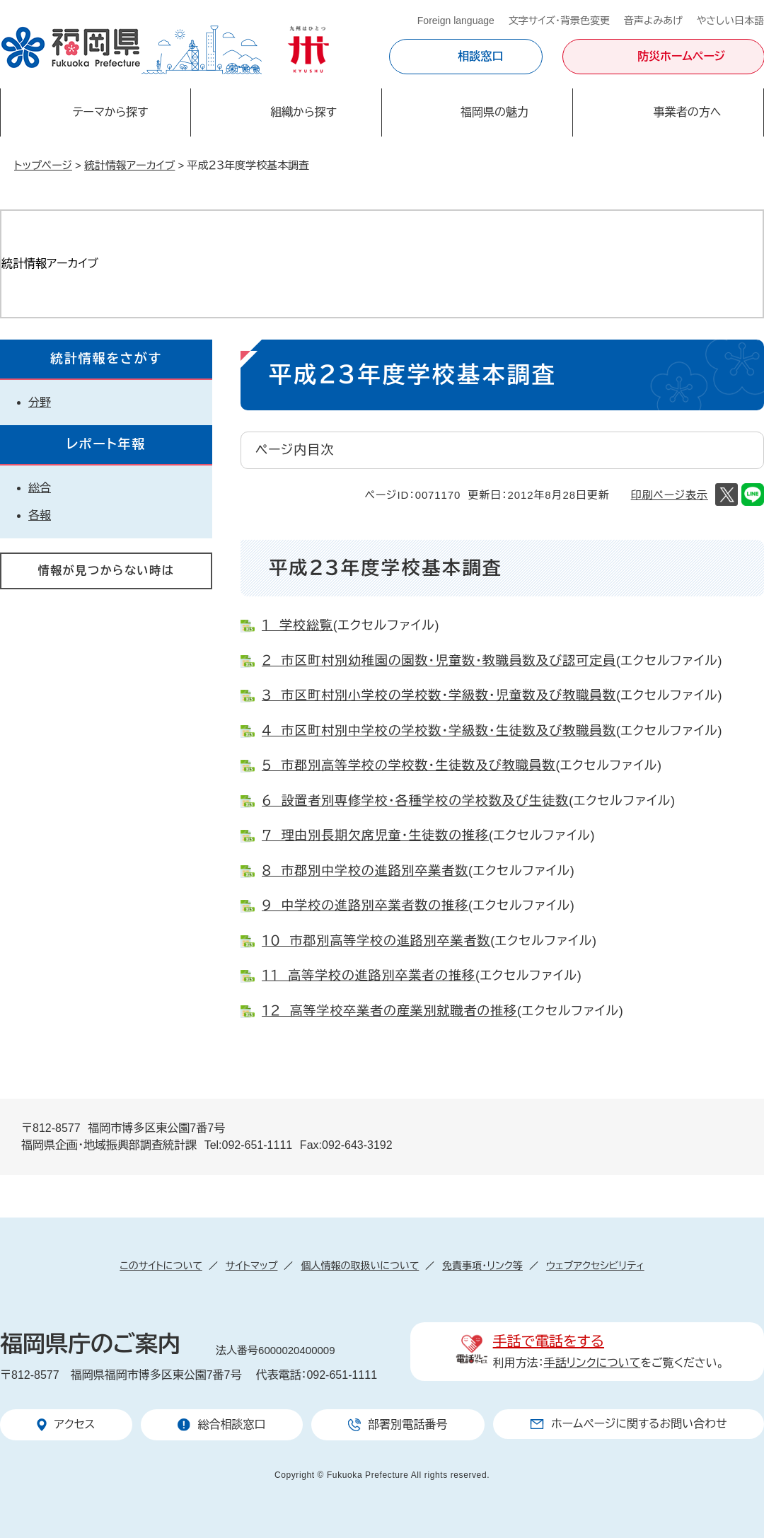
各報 (39, 515)
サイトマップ (252, 1265)
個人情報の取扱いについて (360, 1265)
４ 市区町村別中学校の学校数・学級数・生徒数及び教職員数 (439, 731)
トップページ (43, 165)
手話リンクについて (592, 1363)
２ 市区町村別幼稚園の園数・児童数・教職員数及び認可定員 (439, 661)
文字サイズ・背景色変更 (559, 20)
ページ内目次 (294, 450)
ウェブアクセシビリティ (595, 1265)
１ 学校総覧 (297, 625)
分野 (39, 402)
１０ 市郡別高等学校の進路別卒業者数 (376, 941)
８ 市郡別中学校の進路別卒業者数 (365, 871)
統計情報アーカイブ (129, 165)
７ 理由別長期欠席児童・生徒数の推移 (375, 835)
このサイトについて (161, 1265)
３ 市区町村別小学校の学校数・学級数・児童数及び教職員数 (439, 695)
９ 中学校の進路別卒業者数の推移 (365, 905)
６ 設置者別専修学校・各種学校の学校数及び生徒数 (415, 801)
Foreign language (455, 20)
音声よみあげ (653, 20)
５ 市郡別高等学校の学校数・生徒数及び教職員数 (408, 765)
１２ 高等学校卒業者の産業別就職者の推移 (389, 1011)
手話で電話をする (548, 1341)
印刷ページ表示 (669, 495)
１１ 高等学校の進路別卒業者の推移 (368, 976)
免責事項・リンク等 (482, 1265)
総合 (39, 488)
